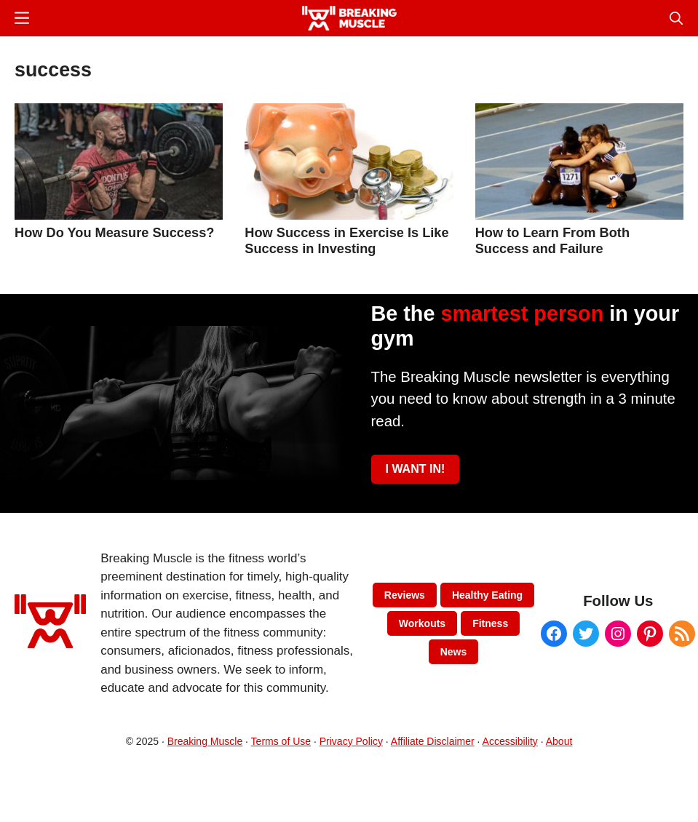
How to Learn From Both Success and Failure (552, 241)
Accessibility (510, 741)
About (559, 741)
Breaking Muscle (205, 741)
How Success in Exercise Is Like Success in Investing (346, 241)
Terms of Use (281, 741)
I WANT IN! (415, 469)
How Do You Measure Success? (114, 233)
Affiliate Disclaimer (433, 741)
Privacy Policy (351, 741)
